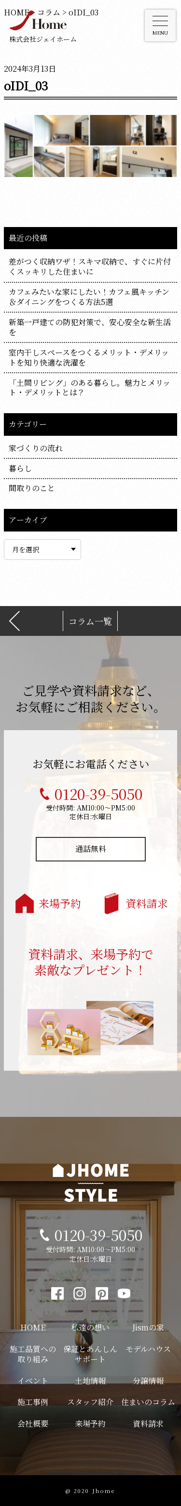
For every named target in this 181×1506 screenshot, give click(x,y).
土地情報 (90, 1380)
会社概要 (32, 1423)
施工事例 (32, 1401)
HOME (32, 1327)
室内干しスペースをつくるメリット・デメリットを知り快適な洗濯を (89, 357)
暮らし (20, 468)
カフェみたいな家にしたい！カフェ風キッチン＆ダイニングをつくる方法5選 (89, 296)
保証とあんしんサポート (90, 1354)
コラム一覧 (90, 621)
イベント (32, 1380)
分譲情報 (148, 1380)
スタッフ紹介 (90, 1401)
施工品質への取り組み (33, 1354)
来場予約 (60, 903)
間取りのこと (32, 488)
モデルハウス (148, 1348)
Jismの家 (148, 1327)
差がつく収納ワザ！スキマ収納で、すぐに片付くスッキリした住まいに (90, 266)
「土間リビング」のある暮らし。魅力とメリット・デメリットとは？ (89, 387)
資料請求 (146, 903)
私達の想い (90, 1327)
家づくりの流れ (36, 448)
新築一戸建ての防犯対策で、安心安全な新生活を (90, 327)
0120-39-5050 (98, 793)
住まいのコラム (148, 1401)
